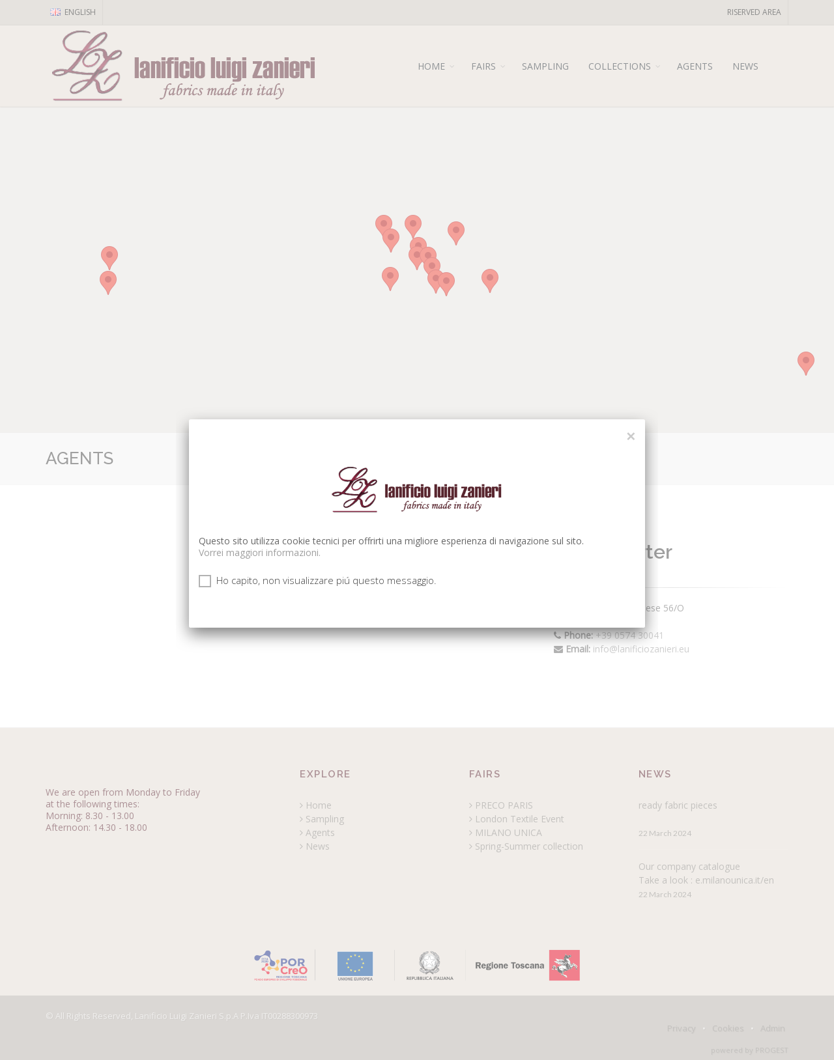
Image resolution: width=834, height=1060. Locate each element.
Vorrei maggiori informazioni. (260, 552)
